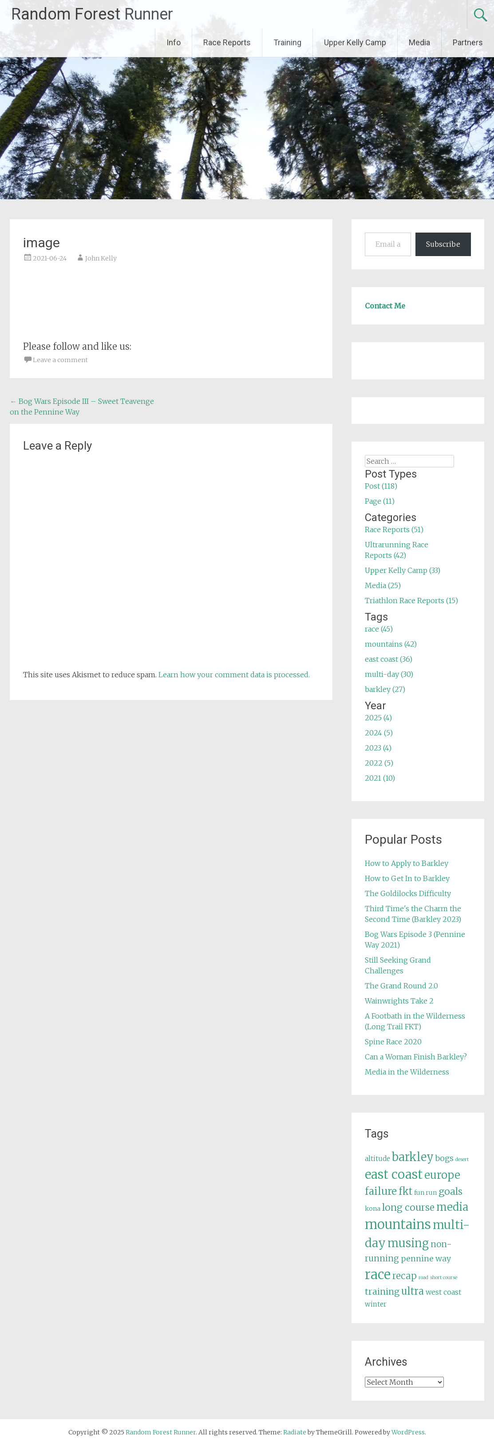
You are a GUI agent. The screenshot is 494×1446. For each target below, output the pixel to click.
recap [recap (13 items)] (404, 1276)
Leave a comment (60, 360)
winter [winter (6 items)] (376, 1304)
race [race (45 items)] (378, 1274)
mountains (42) (391, 644)
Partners (468, 42)
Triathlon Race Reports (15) (411, 600)
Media (419, 42)
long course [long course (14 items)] (408, 1207)
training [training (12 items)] (382, 1291)
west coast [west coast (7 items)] (443, 1292)
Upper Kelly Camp (355, 42)
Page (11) (380, 501)
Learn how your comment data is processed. (234, 674)
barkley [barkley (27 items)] (413, 1157)
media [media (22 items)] (452, 1207)
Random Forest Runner (92, 14)
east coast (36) (388, 659)
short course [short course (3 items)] (443, 1277)
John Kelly (101, 258)
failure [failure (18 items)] (381, 1191)
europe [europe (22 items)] (442, 1175)
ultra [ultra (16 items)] (412, 1291)
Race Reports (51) (394, 529)
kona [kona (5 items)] (372, 1209)
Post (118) (381, 486)
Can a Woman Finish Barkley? (416, 1056)
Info (173, 42)
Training (287, 42)
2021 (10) (380, 778)
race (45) (379, 628)
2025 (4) (378, 717)
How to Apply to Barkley (406, 863)
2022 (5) (379, 763)
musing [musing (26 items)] (408, 1243)
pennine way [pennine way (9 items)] (426, 1259)
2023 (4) (378, 747)
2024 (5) (379, 732)
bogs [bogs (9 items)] (444, 1158)
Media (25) (383, 585)
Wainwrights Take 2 (399, 1000)
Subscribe (443, 244)
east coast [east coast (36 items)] (394, 1174)
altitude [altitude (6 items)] (377, 1158)
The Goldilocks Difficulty (408, 893)
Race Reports (227, 42)
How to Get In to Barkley (407, 878)
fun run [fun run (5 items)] (425, 1193)
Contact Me (385, 305)
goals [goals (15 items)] (450, 1191)
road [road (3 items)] (423, 1277)
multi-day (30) (389, 674)
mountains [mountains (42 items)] (398, 1225)
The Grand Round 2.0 (401, 985)
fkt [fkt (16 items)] (405, 1191)
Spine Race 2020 (393, 1041)
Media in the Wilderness (407, 1071)
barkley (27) (385, 689)
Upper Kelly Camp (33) (402, 570)
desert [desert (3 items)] (462, 1159)
